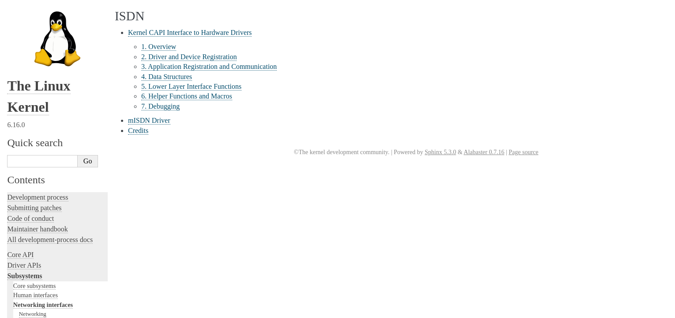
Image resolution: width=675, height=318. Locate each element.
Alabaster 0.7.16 (484, 152)
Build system (25, 207)
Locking (18, 82)
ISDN (26, 45)
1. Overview (158, 46)
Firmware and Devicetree (43, 265)
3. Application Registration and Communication (209, 66)
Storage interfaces (36, 62)
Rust (13, 182)
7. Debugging (160, 106)
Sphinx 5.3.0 (440, 152)
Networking (32, 18)
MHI (24, 53)
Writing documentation (39, 107)
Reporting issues (30, 218)
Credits (138, 130)
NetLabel (29, 27)
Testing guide (26, 128)
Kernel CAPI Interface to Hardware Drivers (190, 32)
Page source (523, 152)
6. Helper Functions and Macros (186, 96)
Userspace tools (29, 228)
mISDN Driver (149, 120)
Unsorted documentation (42, 295)
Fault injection (27, 160)
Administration (28, 197)
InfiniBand (31, 36)
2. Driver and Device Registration (189, 57)
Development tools (33, 118)
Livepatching (25, 171)
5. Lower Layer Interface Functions (191, 86)
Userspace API (28, 239)
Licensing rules (28, 97)
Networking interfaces (43, 9)
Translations (24, 310)
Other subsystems (35, 71)
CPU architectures (33, 280)
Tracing (18, 150)
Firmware (20, 254)
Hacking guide (28, 139)
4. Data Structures (166, 76)
